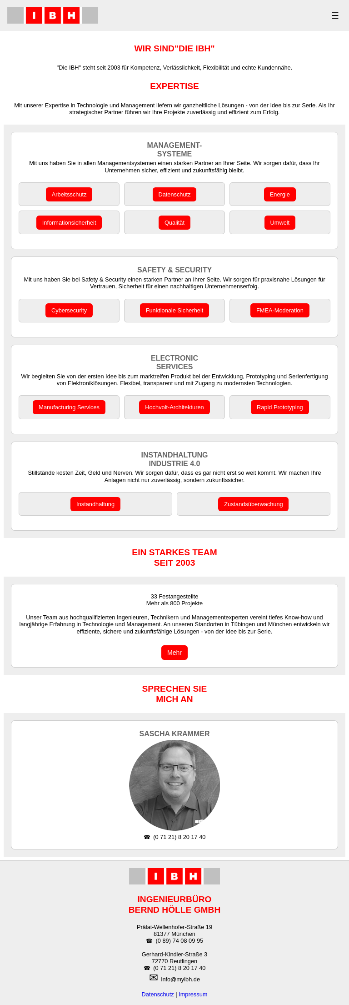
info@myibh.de (180, 979)
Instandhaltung (95, 504)
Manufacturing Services (69, 407)
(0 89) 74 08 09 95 (180, 940)
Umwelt (280, 222)
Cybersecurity (69, 310)
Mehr (174, 652)
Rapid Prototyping (280, 407)
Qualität (174, 222)
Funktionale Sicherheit (175, 310)
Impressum (193, 994)
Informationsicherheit (69, 222)
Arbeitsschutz (69, 194)
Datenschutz (174, 194)
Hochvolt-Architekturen (174, 407)
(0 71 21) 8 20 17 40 (179, 837)
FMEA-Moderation (280, 310)
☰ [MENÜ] (335, 15)
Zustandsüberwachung (253, 504)
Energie (280, 194)
